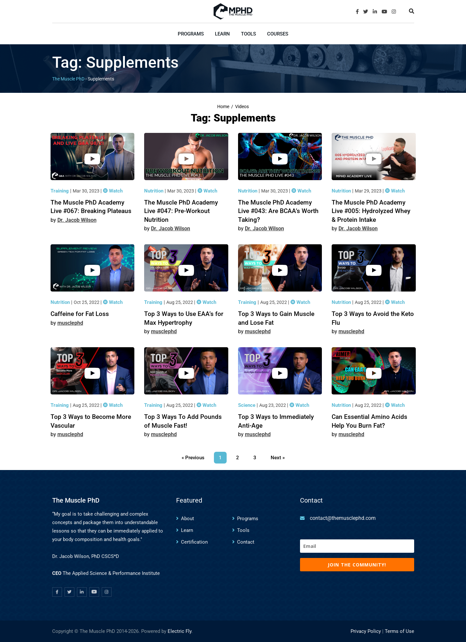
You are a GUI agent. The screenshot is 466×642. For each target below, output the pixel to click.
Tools (248, 34)
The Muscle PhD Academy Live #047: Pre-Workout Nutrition (181, 211)
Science (247, 405)
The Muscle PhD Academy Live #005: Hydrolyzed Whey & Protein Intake (371, 211)
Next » (278, 458)
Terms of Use (399, 631)
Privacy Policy (366, 631)
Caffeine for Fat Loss (80, 314)
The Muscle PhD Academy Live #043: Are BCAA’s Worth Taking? (278, 211)
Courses (277, 34)
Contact (245, 542)
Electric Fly (179, 631)
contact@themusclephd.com (343, 518)
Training (60, 191)
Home (223, 106)
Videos (242, 106)
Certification (194, 542)
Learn (222, 34)
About (187, 518)
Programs (191, 34)
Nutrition (154, 191)
